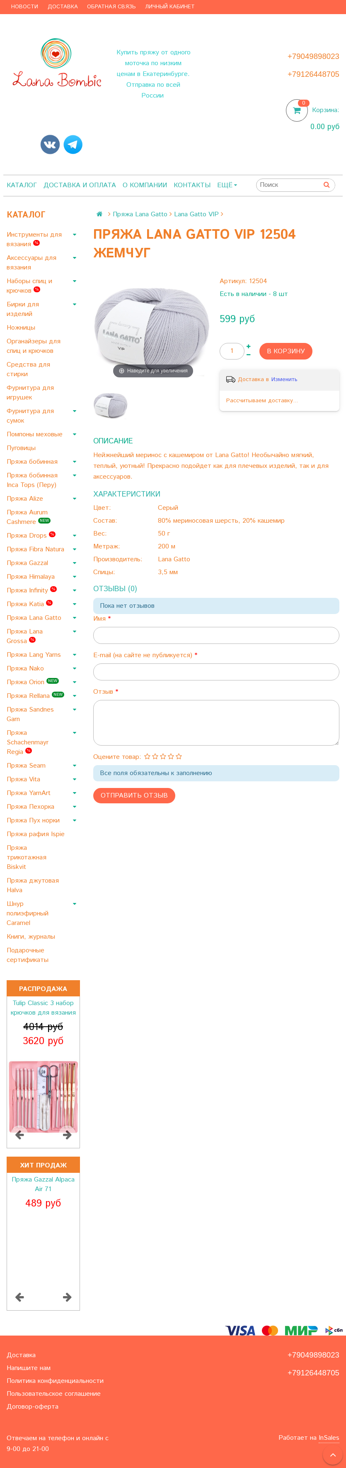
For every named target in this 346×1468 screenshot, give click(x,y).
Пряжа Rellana (35, 696)
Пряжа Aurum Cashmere (29, 517)
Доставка (63, 7)
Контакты (192, 185)
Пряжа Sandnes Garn (30, 714)
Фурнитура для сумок (30, 416)
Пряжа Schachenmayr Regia (27, 742)
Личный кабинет (170, 7)
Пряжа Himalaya (32, 577)
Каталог (22, 185)
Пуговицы (22, 448)
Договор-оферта (32, 1407)
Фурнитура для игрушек (30, 392)
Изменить (284, 379)
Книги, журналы (32, 937)
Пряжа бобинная (33, 462)
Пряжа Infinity (32, 590)
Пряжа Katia (30, 604)
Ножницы (22, 328)
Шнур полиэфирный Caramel (27, 913)
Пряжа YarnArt (30, 793)
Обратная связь (111, 7)
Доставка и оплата (80, 185)
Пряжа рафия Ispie (37, 834)
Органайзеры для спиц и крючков (33, 346)
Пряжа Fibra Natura (36, 549)
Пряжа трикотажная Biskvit (26, 857)
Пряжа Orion (33, 682)
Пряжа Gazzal (28, 563)
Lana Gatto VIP (196, 214)
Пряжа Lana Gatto (35, 618)
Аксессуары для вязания (31, 262)
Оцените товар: (117, 757)
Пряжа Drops (31, 536)
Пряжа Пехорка (31, 807)
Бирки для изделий (23, 309)
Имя (100, 619)
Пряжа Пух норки (34, 820)
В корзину (286, 351)
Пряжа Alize (26, 499)
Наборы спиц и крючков (29, 286)
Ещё (227, 185)
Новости (24, 7)
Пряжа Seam (27, 766)
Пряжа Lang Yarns (35, 655)
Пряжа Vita (24, 779)
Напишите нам (29, 1368)
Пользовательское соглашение (54, 1394)
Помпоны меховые (36, 434)
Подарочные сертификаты (29, 955)
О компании (145, 185)
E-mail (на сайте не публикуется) (143, 655)
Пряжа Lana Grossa (25, 636)
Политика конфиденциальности (55, 1381)
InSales (329, 1438)
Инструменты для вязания (34, 239)
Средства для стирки (28, 369)
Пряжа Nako (26, 668)
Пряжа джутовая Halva (33, 885)
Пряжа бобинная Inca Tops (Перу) (32, 480)
